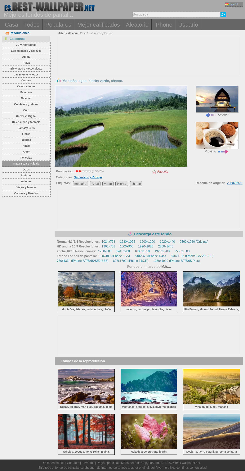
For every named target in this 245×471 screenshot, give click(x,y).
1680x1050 (142, 251)
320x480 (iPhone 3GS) (114, 256)
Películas (26, 157)
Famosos (26, 92)
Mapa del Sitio (130, 462)
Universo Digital (26, 116)
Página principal (108, 462)
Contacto (73, 462)
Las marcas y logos (26, 74)
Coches (26, 80)
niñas (26, 145)
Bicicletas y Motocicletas (26, 68)
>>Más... (163, 267)
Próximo (217, 137)
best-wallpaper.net (187, 462)
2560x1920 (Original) (194, 241)
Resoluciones (17, 33)
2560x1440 (165, 246)
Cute (26, 110)
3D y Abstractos (26, 44)
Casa (11, 24)
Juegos (26, 139)
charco (136, 183)
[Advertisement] (149, 65)
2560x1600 (181, 251)
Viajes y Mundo (26, 187)
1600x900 (126, 246)
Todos (31, 24)
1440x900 (123, 251)
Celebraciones (26, 86)
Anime (26, 56)
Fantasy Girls (26, 127)
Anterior (217, 101)
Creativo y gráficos (26, 104)
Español (231, 4)
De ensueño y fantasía (26, 122)
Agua (95, 183)
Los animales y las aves (26, 50)
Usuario (188, 24)
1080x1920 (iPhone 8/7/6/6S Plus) (176, 260)
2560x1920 (234, 183)
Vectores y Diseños (26, 193)
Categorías (15, 38)
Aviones (26, 181)
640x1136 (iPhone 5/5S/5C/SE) (192, 256)
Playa (26, 62)
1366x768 (108, 246)
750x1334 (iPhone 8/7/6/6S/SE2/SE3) (82, 260)
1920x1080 (145, 246)
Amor (26, 151)
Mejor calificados (98, 24)
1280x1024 (127, 241)
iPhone (163, 24)
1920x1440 (167, 241)
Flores (26, 133)
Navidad (26, 98)
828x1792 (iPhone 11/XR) (130, 260)
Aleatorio (137, 24)
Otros (26, 169)
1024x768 (108, 241)
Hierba (121, 183)
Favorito (162, 171)
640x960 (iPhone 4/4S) (150, 256)
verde (108, 183)
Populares (58, 24)
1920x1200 (162, 251)
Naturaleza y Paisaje (26, 163)
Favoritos (88, 462)
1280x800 (104, 251)
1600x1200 (147, 241)
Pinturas (26, 175)
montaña (80, 183)
